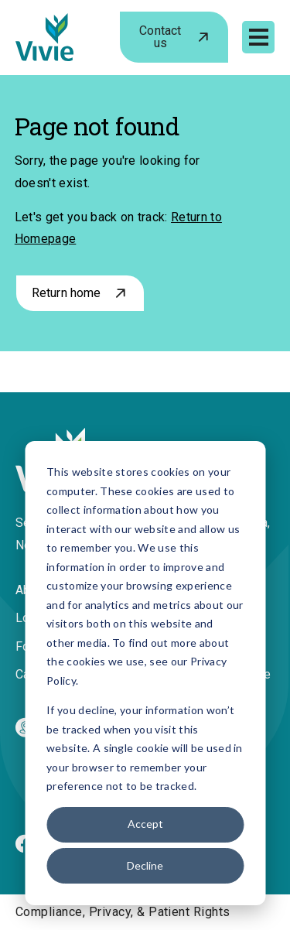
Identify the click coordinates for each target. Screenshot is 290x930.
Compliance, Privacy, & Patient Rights (122, 911)
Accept (145, 823)
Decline (145, 865)
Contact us (160, 36)
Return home (66, 292)
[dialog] (145, 673)
